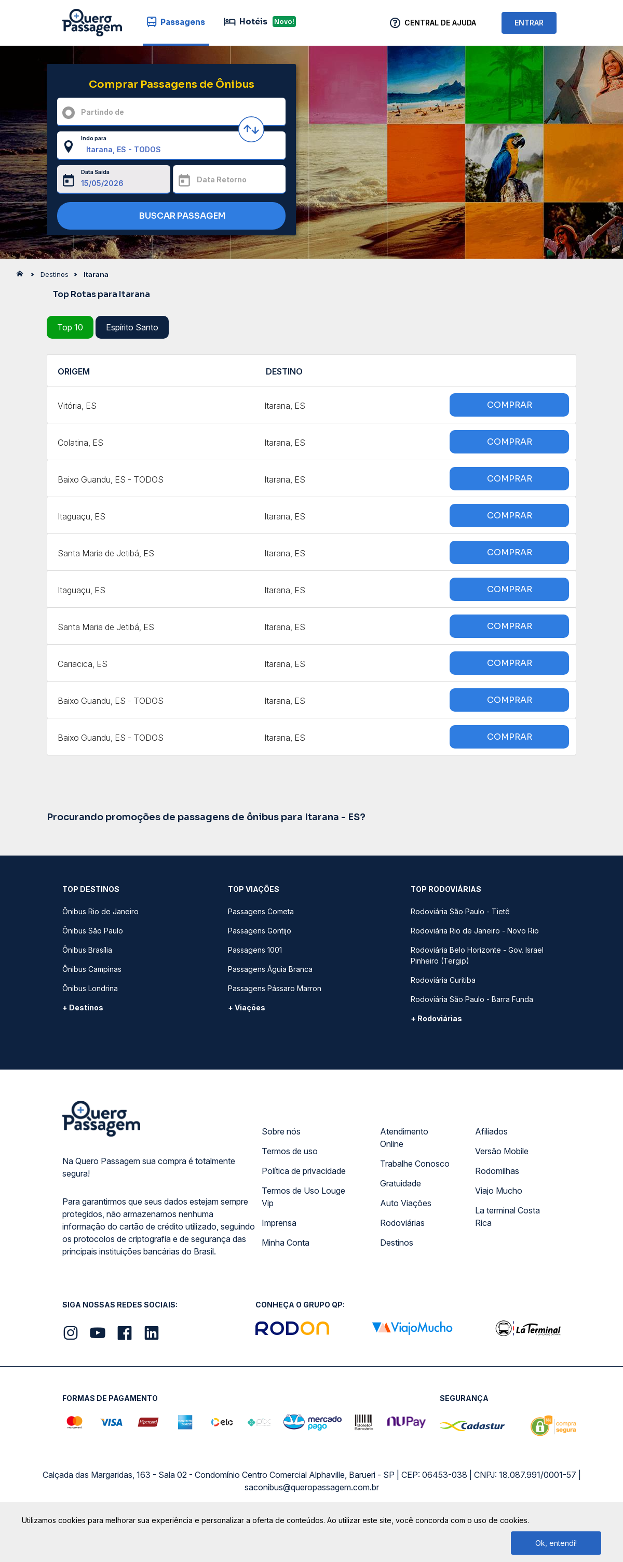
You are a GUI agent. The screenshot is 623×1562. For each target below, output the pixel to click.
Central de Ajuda (440, 22)
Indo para (93, 138)
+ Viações (246, 1007)
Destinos (396, 1242)
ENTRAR (529, 22)
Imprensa (279, 1223)
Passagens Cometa (261, 911)
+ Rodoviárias (436, 1018)
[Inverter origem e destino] (251, 129)
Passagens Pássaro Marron (274, 988)
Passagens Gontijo (259, 930)
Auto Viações (405, 1203)
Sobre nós (281, 1131)
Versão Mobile (502, 1151)
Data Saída (95, 172)
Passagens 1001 (255, 949)
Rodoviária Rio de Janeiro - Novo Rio (475, 930)
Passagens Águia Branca (270, 969)
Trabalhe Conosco (415, 1163)
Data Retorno (222, 179)
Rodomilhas (497, 1171)
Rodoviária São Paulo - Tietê (460, 911)
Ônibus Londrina (90, 988)
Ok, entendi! (556, 1543)
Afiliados (491, 1131)
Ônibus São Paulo (92, 930)
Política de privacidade (304, 1171)
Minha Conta (285, 1242)
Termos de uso (290, 1151)
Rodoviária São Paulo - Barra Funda (472, 999)
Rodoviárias (402, 1223)
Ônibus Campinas (91, 969)
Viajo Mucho (498, 1190)
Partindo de (102, 112)
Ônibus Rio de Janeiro (100, 911)
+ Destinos (82, 1007)
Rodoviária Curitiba (443, 980)
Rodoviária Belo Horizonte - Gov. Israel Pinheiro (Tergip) (477, 955)
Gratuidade (400, 1183)
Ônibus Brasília (87, 949)
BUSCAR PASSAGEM (169, 216)
